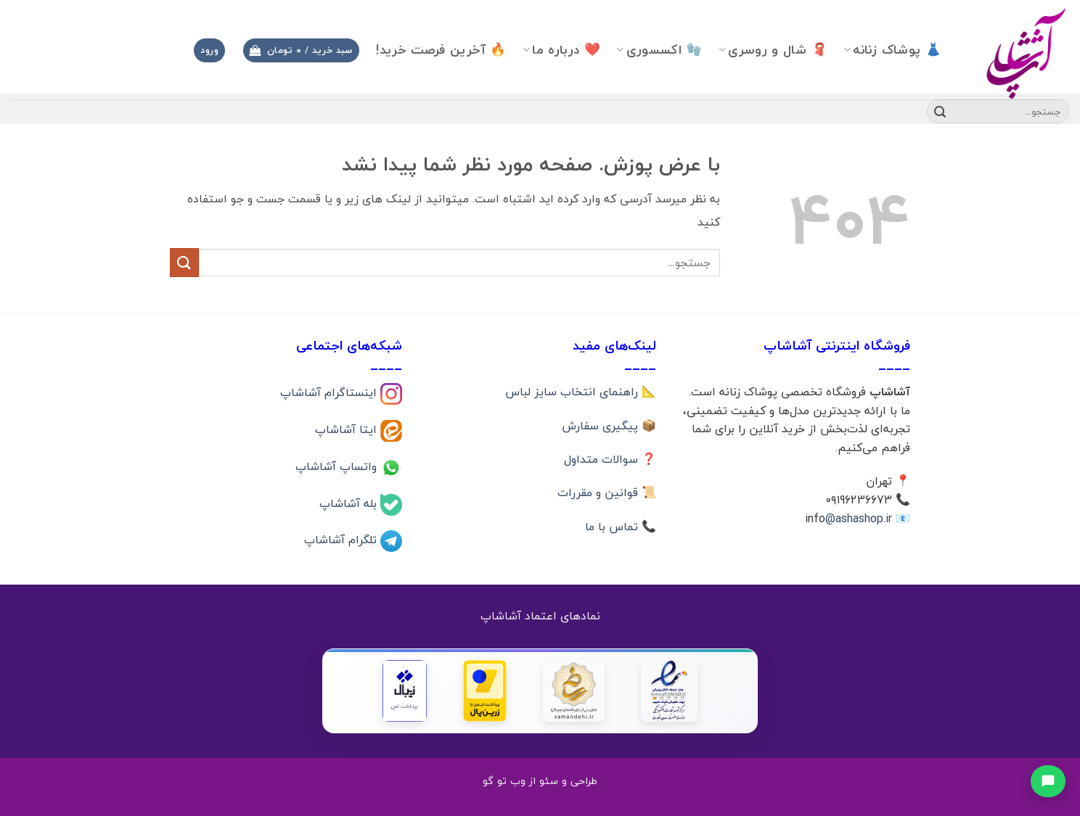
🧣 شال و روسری (773, 49)
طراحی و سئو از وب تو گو (540, 781)
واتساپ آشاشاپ (337, 466)
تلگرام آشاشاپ (342, 539)
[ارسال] (940, 111)
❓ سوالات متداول (610, 459)
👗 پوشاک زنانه (892, 49)
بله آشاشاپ (349, 503)
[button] (301, 50)
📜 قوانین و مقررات (606, 492)
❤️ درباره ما (561, 49)
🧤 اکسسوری (659, 49)
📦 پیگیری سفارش (609, 426)
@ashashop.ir (858, 518)
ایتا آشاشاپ (347, 429)
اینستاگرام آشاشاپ (330, 392)
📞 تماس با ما (620, 526)
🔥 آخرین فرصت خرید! (441, 49)
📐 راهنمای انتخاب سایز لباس (580, 392)
